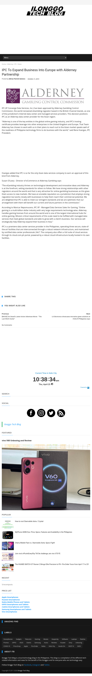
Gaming (37, 642)
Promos (6, 645)
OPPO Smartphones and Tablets (15, 607)
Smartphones (7, 642)
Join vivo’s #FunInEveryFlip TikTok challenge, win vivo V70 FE (37, 556)
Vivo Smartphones (9, 614)
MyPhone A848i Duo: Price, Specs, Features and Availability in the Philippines (43, 535)
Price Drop (16, 649)
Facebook (27, 667)
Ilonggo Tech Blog (12, 427)
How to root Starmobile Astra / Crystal (29, 524)
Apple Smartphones (10, 600)
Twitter (47, 667)
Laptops (74, 642)
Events (29, 645)
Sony (70, 645)
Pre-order (34, 649)
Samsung (37, 645)
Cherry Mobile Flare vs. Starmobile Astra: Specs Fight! (35, 546)
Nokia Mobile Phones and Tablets (16, 605)
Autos (46, 645)
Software (65, 642)
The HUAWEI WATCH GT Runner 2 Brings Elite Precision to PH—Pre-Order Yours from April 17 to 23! (52, 567)
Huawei (62, 645)
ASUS (21, 645)
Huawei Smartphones (11, 602)
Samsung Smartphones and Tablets (16, 612)
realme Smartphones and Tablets (15, 610)
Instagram (36, 667)
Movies (45, 642)
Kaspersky (55, 642)
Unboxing (79, 645)
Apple (26, 649)
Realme (82, 642)
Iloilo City (52, 649)
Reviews (54, 645)
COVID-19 (6, 649)
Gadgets (19, 642)
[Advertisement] (46, 37)
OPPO (14, 645)
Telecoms (28, 642)
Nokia (43, 649)
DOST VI (71, 649)
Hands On (61, 649)
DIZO (79, 649)
